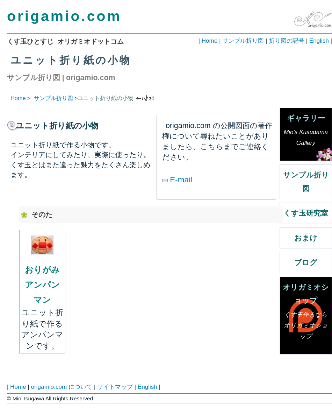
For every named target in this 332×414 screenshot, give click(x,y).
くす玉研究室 (305, 213)
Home (209, 40)
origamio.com (64, 16)
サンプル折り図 (243, 40)
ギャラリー (306, 132)
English (319, 40)
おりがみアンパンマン (42, 284)
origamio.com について (61, 386)
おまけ (305, 238)
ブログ (305, 262)
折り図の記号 (286, 40)
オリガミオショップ (306, 313)
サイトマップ (115, 386)
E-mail (177, 179)
